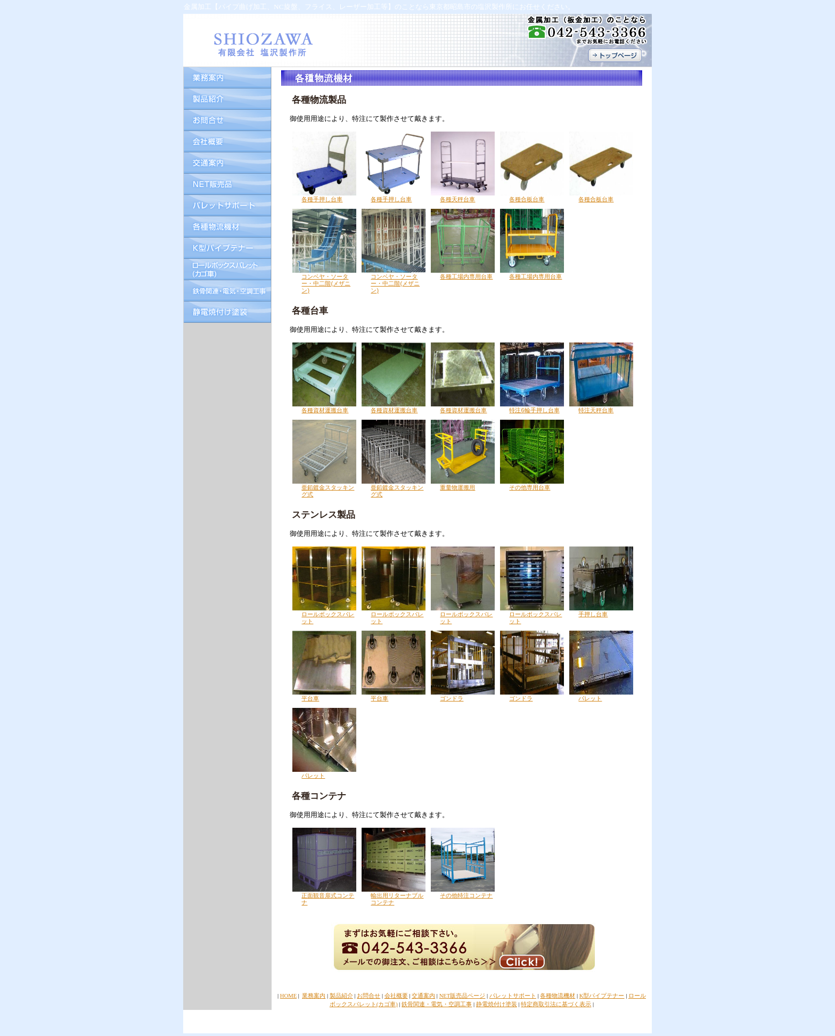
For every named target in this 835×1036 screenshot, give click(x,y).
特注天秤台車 (595, 410)
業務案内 (313, 996)
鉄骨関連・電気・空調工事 (437, 1004)
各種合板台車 (526, 199)
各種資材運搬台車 (324, 410)
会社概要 (396, 996)
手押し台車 (593, 614)
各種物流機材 (557, 996)
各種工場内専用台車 (466, 276)
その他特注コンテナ (466, 895)
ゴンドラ (451, 698)
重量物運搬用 (457, 487)
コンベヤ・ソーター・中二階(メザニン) (325, 283)
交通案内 (423, 996)
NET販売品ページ (462, 996)
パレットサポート (512, 996)
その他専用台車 (529, 487)
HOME (288, 996)
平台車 (310, 698)
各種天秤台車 (457, 199)
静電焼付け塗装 (496, 1004)
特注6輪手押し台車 (534, 410)
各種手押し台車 (321, 199)
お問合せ (368, 996)
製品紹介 (341, 996)
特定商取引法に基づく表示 (556, 1004)
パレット (590, 698)
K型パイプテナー (602, 996)
